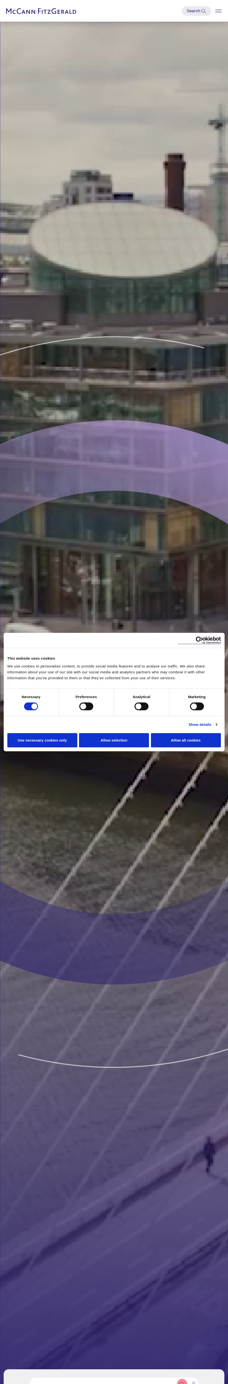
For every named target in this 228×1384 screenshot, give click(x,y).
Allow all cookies (186, 740)
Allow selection (114, 740)
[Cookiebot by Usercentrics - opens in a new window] (199, 640)
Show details (199, 724)
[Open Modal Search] (196, 11)
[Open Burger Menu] (218, 10)
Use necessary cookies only (42, 740)
